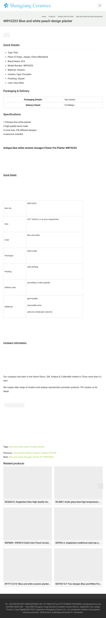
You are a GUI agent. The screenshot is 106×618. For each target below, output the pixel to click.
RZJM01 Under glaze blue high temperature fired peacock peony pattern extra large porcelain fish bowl (78, 502)
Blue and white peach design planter (26, 446)
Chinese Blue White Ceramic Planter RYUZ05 (34, 453)
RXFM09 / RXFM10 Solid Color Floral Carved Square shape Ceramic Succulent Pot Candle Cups (28, 543)
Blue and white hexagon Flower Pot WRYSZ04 (31, 457)
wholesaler (78, 612)
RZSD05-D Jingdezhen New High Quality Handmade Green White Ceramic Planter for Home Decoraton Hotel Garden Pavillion (28, 502)
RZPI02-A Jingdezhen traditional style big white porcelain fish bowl (78, 543)
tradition (84, 609)
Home (44, 17)
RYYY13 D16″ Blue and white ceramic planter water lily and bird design (28, 584)
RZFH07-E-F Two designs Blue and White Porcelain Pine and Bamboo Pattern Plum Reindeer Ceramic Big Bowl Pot (78, 584)
